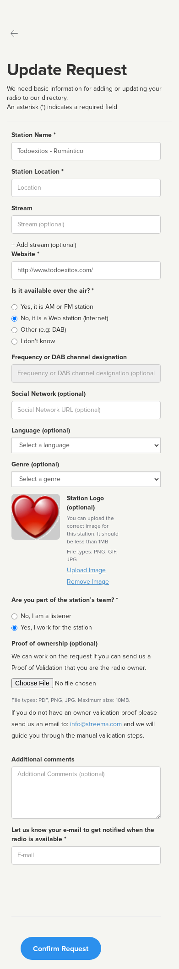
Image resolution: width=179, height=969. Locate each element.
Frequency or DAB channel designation (69, 357)
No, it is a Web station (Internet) (64, 318)
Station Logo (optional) (85, 502)
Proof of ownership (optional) (54, 643)
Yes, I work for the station (56, 627)
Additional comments (43, 759)
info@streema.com (96, 724)
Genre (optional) (35, 464)
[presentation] (81, 889)
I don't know (38, 341)
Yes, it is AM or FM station (57, 307)
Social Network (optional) (48, 394)
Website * (25, 254)
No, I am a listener (46, 616)
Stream (22, 208)
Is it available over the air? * (52, 291)
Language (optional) (40, 430)
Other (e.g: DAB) (43, 330)
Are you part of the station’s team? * (64, 600)
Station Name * (33, 135)
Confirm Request (60, 948)
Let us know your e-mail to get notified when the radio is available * (82, 834)
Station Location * (37, 171)
